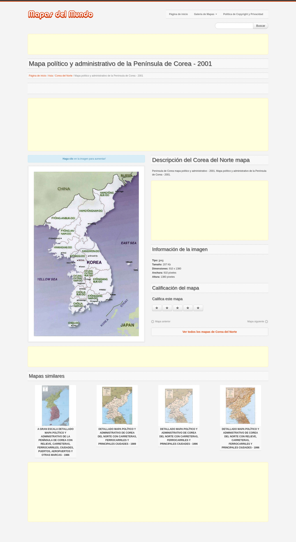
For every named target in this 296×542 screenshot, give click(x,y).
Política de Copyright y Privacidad (243, 14)
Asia (50, 75)
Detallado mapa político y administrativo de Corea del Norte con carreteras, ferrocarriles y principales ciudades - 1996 (178, 436)
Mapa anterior (162, 321)
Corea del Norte (63, 75)
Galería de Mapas (205, 14)
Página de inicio (178, 14)
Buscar (260, 25)
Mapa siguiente (255, 321)
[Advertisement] (148, 44)
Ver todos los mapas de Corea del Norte (210, 331)
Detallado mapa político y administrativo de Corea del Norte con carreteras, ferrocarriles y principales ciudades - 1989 (117, 436)
